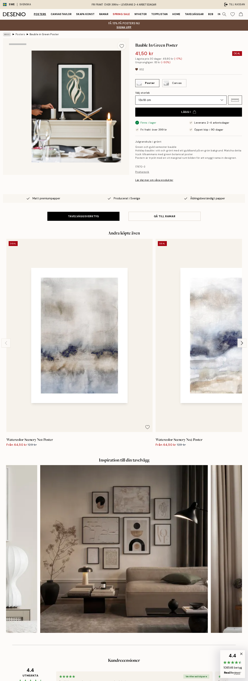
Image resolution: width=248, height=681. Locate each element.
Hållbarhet (119, 599)
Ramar (103, 14)
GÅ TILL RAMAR (164, 216)
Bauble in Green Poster (44, 34)
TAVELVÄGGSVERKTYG (83, 216)
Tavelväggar (194, 14)
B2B (210, 14)
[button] (235, 100)
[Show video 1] (17, 106)
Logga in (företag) (124, 622)
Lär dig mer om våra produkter (154, 180)
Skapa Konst (85, 14)
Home (176, 14)
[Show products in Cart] (241, 14)
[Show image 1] (17, 56)
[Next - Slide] (241, 283)
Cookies (183, 599)
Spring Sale (121, 14)
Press (116, 579)
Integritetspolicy (188, 592)
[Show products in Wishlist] (232, 14)
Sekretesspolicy (35, 620)
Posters (40, 14)
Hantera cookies (188, 605)
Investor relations (124, 573)
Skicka (56, 608)
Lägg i (188, 112)
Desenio (134, 670)
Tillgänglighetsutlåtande (128, 605)
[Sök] (224, 14)
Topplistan (159, 14)
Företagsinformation (125, 586)
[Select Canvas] (174, 83)
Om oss (117, 566)
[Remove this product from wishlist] (121, 45)
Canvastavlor (61, 14)
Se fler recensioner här (124, 498)
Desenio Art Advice (190, 566)
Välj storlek (142, 92)
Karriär (117, 592)
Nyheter (141, 14)
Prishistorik (142, 172)
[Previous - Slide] (6, 283)
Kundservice (186, 573)
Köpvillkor (184, 586)
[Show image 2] (17, 81)
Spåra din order (187, 579)
